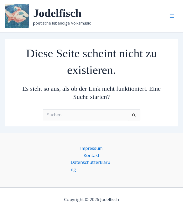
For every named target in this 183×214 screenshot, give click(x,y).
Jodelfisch (57, 13)
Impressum (91, 148)
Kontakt (91, 155)
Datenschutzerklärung (90, 165)
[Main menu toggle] (172, 16)
